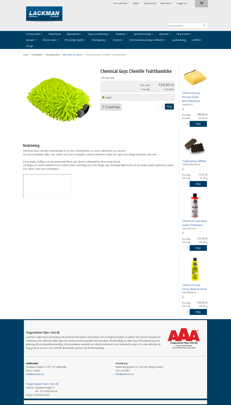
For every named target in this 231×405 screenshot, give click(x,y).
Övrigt (29, 46)
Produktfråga (111, 107)
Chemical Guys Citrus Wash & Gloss (194, 287)
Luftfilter (196, 39)
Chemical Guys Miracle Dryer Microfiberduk (191, 97)
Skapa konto (150, 3)
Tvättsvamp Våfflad (194, 161)
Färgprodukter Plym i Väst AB (42, 383)
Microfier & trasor (72, 54)
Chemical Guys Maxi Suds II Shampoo (194, 223)
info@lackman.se (35, 374)
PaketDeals (54, 33)
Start (26, 54)
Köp (169, 106)
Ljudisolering (179, 39)
